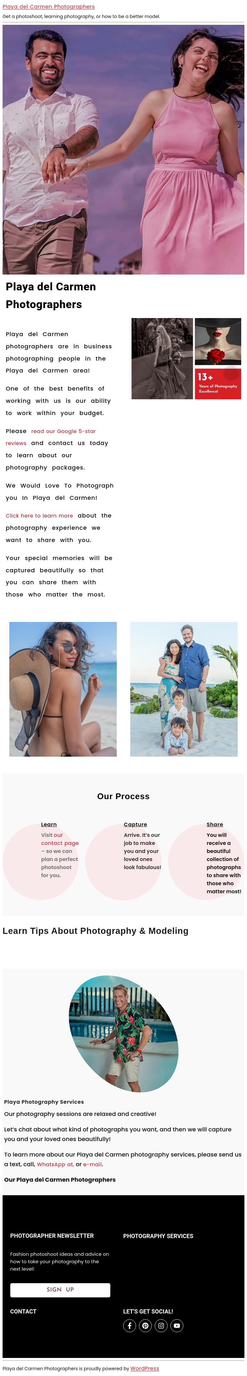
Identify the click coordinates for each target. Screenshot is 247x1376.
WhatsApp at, (54, 1164)
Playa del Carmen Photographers (49, 6)
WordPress (144, 1368)
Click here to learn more (39, 516)
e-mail (92, 1164)
